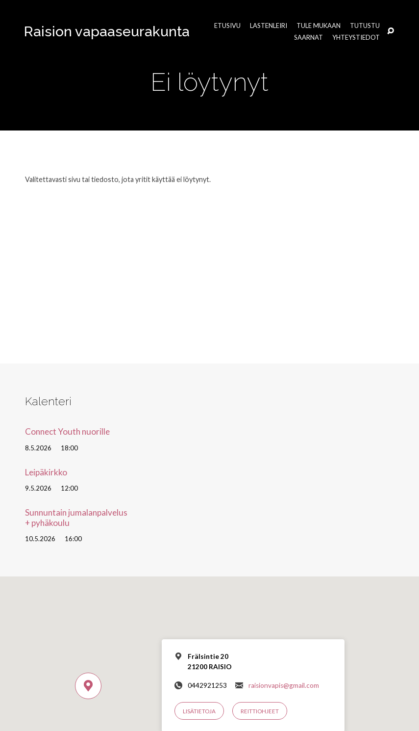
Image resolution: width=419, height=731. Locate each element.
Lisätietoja (199, 711)
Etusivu (227, 26)
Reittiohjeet (260, 711)
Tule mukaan (318, 26)
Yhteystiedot (356, 37)
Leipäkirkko (46, 472)
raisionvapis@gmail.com (283, 685)
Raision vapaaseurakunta (107, 31)
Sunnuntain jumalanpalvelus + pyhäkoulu (76, 517)
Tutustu (365, 26)
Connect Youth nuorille (67, 431)
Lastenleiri (268, 26)
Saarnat (308, 37)
